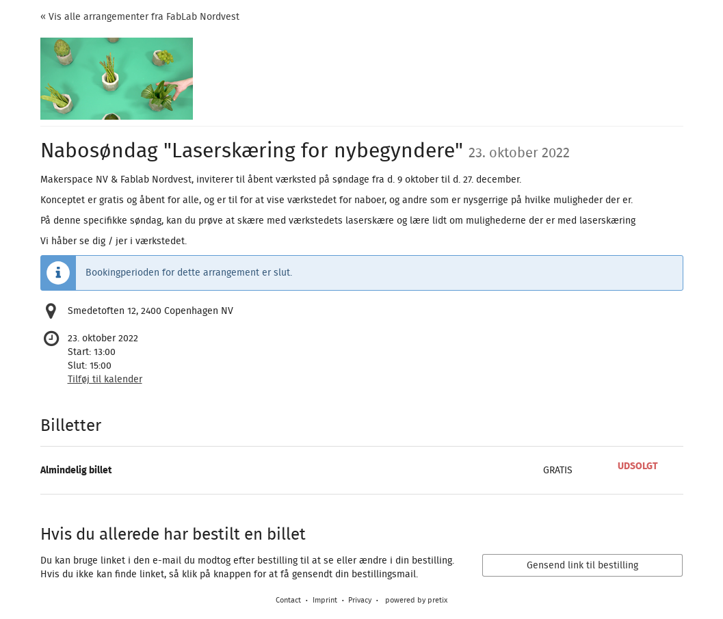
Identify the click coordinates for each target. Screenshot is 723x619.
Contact (288, 600)
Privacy (359, 600)
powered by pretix (416, 600)
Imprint (325, 600)
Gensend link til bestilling (582, 565)
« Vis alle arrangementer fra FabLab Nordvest (139, 17)
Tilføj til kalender (105, 379)
